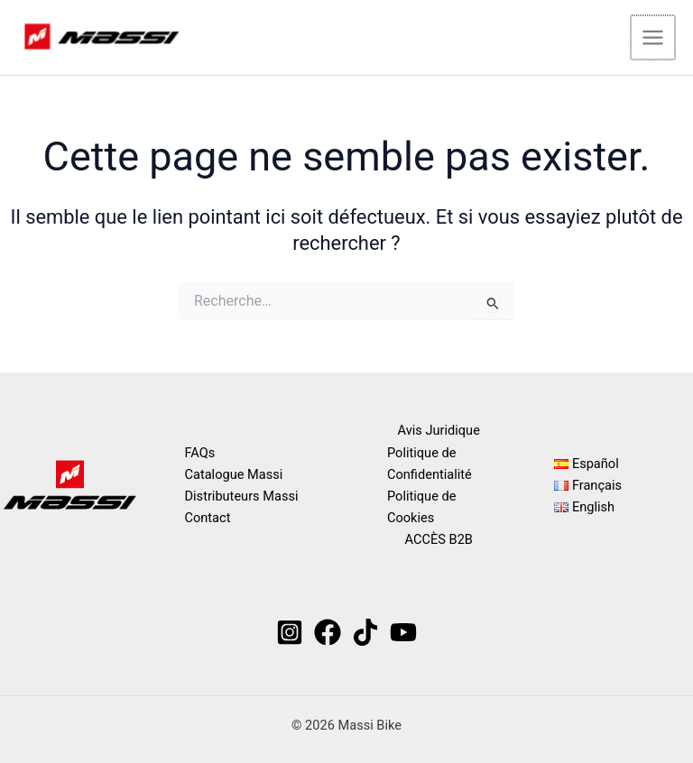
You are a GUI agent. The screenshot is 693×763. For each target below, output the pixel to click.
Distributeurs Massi (242, 496)
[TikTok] (365, 632)
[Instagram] (289, 632)
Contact (208, 518)
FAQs (200, 453)
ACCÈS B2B (439, 539)
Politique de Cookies (421, 507)
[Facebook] (327, 632)
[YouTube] (403, 632)
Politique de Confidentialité (429, 464)
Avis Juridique (439, 431)
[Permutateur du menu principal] (654, 38)
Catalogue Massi (234, 474)
